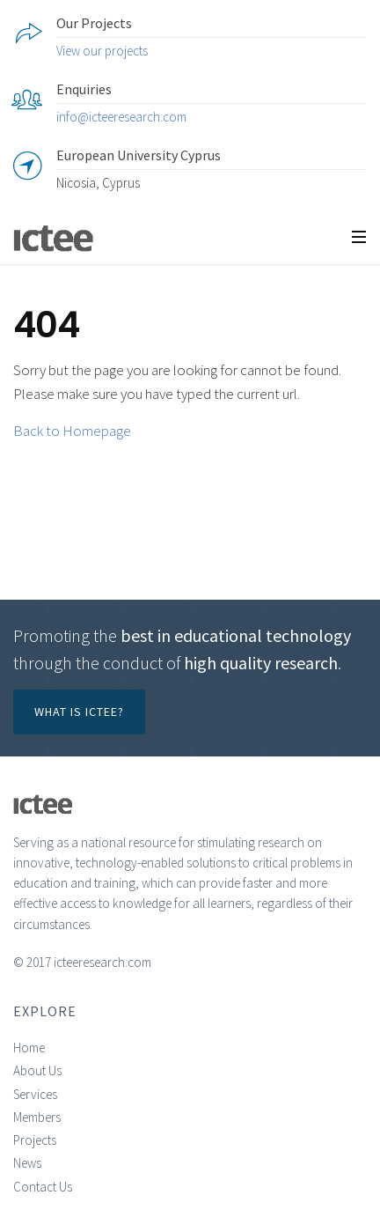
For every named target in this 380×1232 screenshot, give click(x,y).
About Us (37, 1070)
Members (37, 1117)
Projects (34, 1140)
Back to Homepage (72, 430)
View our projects (102, 50)
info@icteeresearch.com (121, 116)
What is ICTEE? (79, 711)
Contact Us (42, 1186)
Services (35, 1094)
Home (29, 1047)
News (27, 1163)
